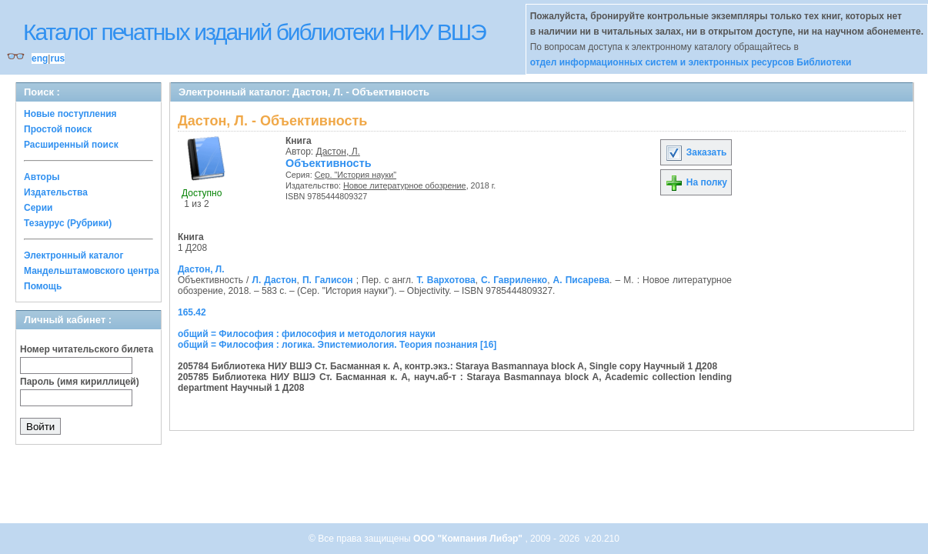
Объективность (328, 163)
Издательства (56, 192)
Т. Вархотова (445, 280)
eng (40, 58)
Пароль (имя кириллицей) (79, 381)
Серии (38, 207)
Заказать (695, 152)
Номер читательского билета (86, 349)
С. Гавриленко (514, 280)
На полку (696, 182)
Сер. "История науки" (355, 174)
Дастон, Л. (338, 151)
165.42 (192, 312)
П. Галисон (327, 280)
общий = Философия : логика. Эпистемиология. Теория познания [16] (337, 344)
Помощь (43, 286)
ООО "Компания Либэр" (469, 538)
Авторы (42, 177)
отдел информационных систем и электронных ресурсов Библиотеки (691, 62)
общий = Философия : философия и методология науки (307, 334)
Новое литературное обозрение (404, 185)
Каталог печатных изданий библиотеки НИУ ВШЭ (254, 32)
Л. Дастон (274, 280)
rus (57, 58)
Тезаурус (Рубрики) (68, 223)
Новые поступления (70, 113)
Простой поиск (58, 129)
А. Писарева (581, 280)
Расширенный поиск (71, 144)
